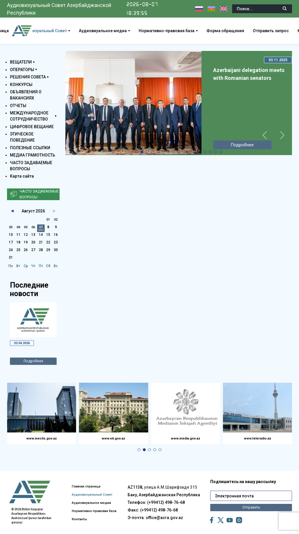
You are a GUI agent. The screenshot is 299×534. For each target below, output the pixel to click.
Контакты (85, 522)
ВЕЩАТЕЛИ (21, 62)
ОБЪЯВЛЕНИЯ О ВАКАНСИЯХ (25, 95)
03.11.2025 (278, 60)
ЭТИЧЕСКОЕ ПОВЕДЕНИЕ (22, 137)
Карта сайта (22, 176)
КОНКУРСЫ (21, 84)
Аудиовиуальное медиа (126, 30)
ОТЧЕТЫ (18, 105)
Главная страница (93, 472)
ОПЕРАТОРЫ (22, 69)
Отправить (251, 501)
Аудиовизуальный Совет (65, 30)
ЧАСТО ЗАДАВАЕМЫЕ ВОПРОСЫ (31, 165)
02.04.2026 (24, 343)
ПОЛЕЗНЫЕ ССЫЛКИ (30, 147)
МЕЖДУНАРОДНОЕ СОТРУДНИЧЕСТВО (29, 116)
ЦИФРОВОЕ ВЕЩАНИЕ (32, 126)
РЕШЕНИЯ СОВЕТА (28, 77)
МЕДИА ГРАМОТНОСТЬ (32, 155)
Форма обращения (248, 30)
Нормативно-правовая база (190, 30)
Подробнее (33, 362)
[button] (136, 151)
